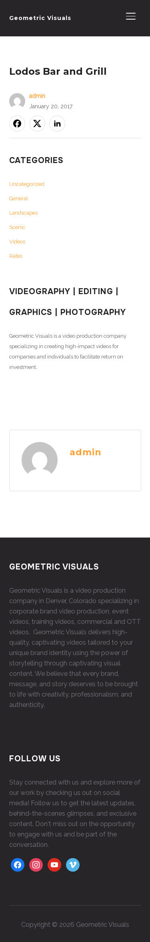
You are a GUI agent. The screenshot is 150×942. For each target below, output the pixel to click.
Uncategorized (26, 184)
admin (37, 96)
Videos (17, 242)
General (18, 198)
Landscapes (23, 213)
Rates (15, 256)
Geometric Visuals (40, 18)
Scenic (17, 227)
